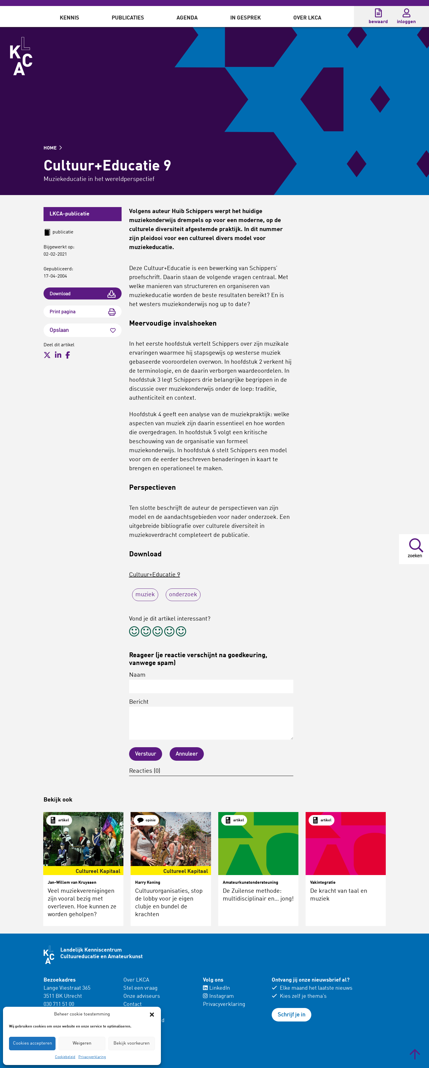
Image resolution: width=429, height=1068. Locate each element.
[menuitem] (69, 16)
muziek (145, 595)
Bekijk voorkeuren (131, 1043)
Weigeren (82, 1043)
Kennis (69, 18)
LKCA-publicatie (69, 214)
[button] (152, 1015)
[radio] (134, 632)
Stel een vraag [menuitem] (140, 988)
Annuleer (187, 754)
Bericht (211, 719)
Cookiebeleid (65, 1057)
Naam (211, 682)
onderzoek (183, 595)
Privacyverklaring (92, 1057)
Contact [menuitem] (132, 1004)
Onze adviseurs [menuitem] (141, 996)
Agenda (187, 18)
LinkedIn (216, 988)
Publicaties (128, 18)
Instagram (218, 996)
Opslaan (83, 330)
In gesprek (245, 18)
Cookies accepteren (32, 1043)
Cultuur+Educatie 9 (154, 575)
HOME (53, 148)
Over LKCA (307, 18)
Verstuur (145, 754)
